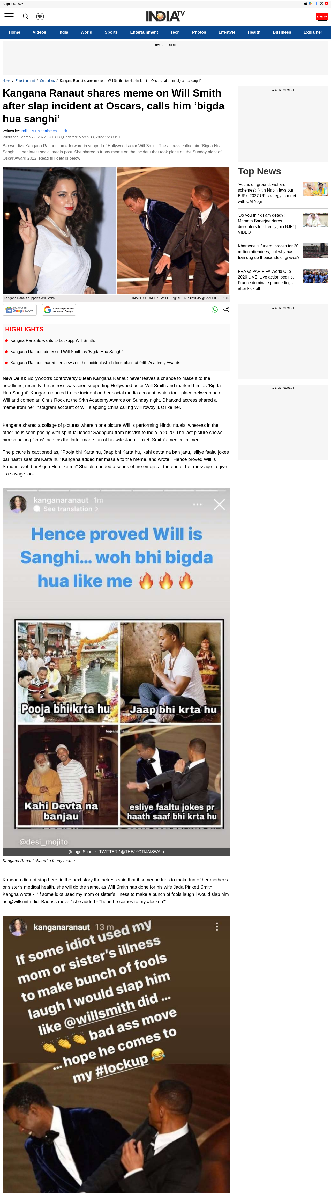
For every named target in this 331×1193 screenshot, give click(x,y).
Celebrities (47, 81)
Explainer (313, 32)
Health (254, 32)
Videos (39, 32)
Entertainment (144, 32)
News (6, 81)
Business (282, 32)
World (86, 32)
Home (14, 32)
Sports (111, 32)
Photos (199, 32)
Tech (175, 32)
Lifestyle (227, 32)
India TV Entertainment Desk (44, 131)
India (63, 32)
